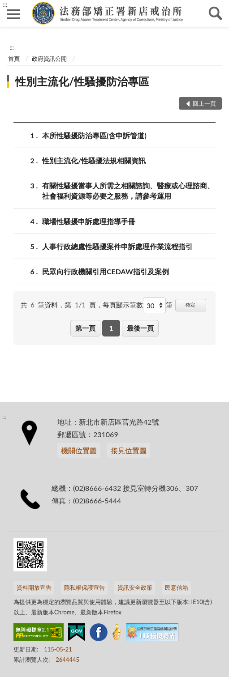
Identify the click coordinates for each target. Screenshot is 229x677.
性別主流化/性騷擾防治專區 (82, 81)
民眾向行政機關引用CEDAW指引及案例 (105, 271)
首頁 (14, 58)
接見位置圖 (129, 450)
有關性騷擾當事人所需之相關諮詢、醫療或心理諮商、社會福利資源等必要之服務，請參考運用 (128, 190)
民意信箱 (176, 587)
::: (5, 4)
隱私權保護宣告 (84, 587)
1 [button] (111, 328)
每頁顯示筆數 (123, 305)
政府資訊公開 (49, 58)
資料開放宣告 (34, 587)
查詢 (215, 13)
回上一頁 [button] (204, 103)
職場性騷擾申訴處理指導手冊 (88, 221)
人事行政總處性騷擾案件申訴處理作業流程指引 (117, 246)
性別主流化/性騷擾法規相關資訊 (94, 160)
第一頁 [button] (85, 328)
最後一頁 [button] (140, 328)
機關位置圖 (79, 450)
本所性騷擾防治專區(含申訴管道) (94, 135)
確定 (190, 304)
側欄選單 (13, 14)
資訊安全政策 (134, 587)
